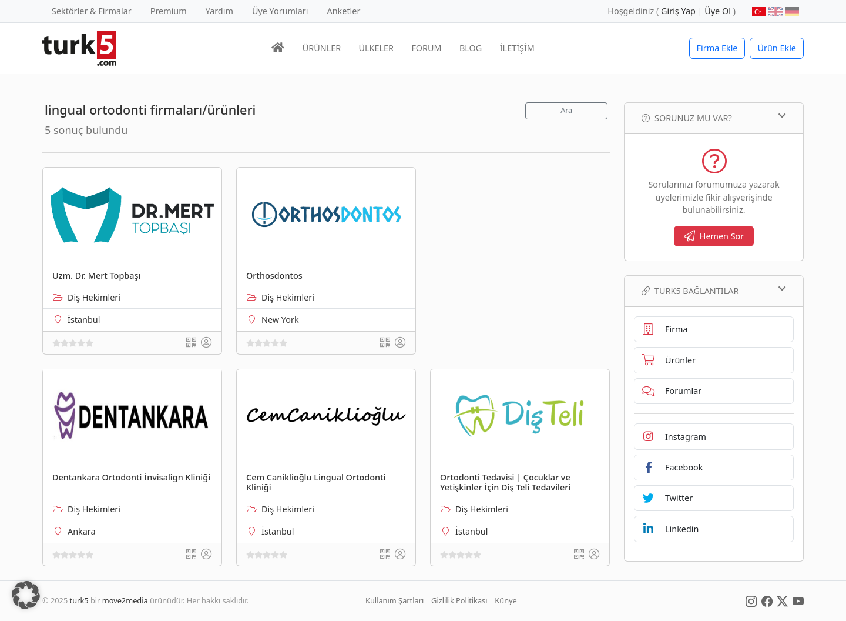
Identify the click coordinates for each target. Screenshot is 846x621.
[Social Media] (751, 600)
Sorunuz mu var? (714, 117)
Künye (505, 600)
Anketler (344, 10)
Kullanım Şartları (394, 600)
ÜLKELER (376, 48)
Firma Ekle (717, 48)
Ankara (82, 531)
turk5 (79, 600)
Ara (566, 110)
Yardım (219, 10)
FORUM (426, 48)
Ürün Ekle (776, 48)
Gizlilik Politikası (459, 600)
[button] (26, 595)
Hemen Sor (714, 236)
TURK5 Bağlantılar (714, 290)
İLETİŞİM (517, 48)
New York (280, 319)
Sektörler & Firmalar (92, 10)
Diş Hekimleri (94, 297)
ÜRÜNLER (322, 48)
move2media (125, 600)
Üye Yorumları (280, 10)
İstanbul (84, 319)
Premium (168, 10)
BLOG (470, 48)
